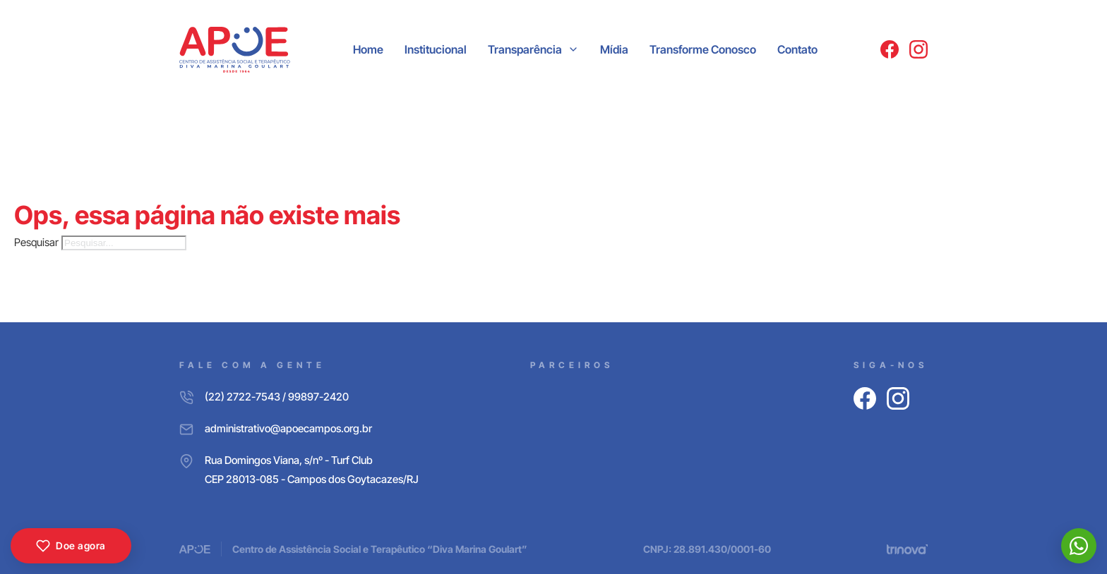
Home (368, 49)
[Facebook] (889, 49)
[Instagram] (918, 49)
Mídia (614, 49)
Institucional (436, 49)
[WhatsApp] (1078, 545)
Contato (797, 49)
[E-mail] (299, 428)
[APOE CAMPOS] (234, 50)
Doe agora (71, 546)
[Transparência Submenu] (573, 49)
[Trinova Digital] (907, 549)
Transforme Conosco (703, 49)
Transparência (525, 49)
